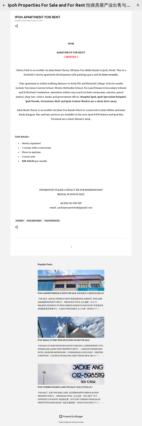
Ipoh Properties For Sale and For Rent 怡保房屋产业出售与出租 (71, 4)
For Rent (20, 221)
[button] (16, 26)
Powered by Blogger (71, 416)
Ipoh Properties (52, 221)
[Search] (138, 5)
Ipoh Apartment (34, 221)
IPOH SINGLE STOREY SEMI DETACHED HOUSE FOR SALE (63, 340)
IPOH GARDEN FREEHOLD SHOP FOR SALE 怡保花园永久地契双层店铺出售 (71, 293)
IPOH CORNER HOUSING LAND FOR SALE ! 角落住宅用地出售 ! (65, 387)
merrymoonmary (78, 422)
